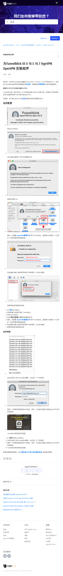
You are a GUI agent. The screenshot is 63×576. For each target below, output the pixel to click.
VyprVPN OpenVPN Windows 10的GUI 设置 (18, 506)
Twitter (7, 458)
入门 (17, 45)
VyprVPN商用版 (8, 538)
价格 (4, 535)
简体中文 (43, 38)
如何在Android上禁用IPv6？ (12, 510)
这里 (24, 98)
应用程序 (6, 532)
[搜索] (31, 21)
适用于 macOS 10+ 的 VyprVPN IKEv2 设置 (18, 498)
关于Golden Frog (30, 529)
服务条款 (27, 541)
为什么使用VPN (51, 535)
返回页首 (7, 482)
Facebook (4, 458)
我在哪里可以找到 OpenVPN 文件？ (15, 494)
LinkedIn (10, 458)
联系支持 (49, 532)
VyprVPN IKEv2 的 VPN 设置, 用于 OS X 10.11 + (19, 502)
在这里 (28, 84)
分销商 (48, 541)
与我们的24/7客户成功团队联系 (31, 452)
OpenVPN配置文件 (23, 235)
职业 (25, 538)
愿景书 (26, 532)
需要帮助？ (55, 38)
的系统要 (41, 84)
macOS (38, 45)
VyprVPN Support (8, 45)
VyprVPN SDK (50, 544)
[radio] (26, 470)
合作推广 (49, 538)
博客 (25, 535)
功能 (4, 529)
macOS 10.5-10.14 (48, 45)
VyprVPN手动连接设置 (27, 45)
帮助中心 (49, 529)
